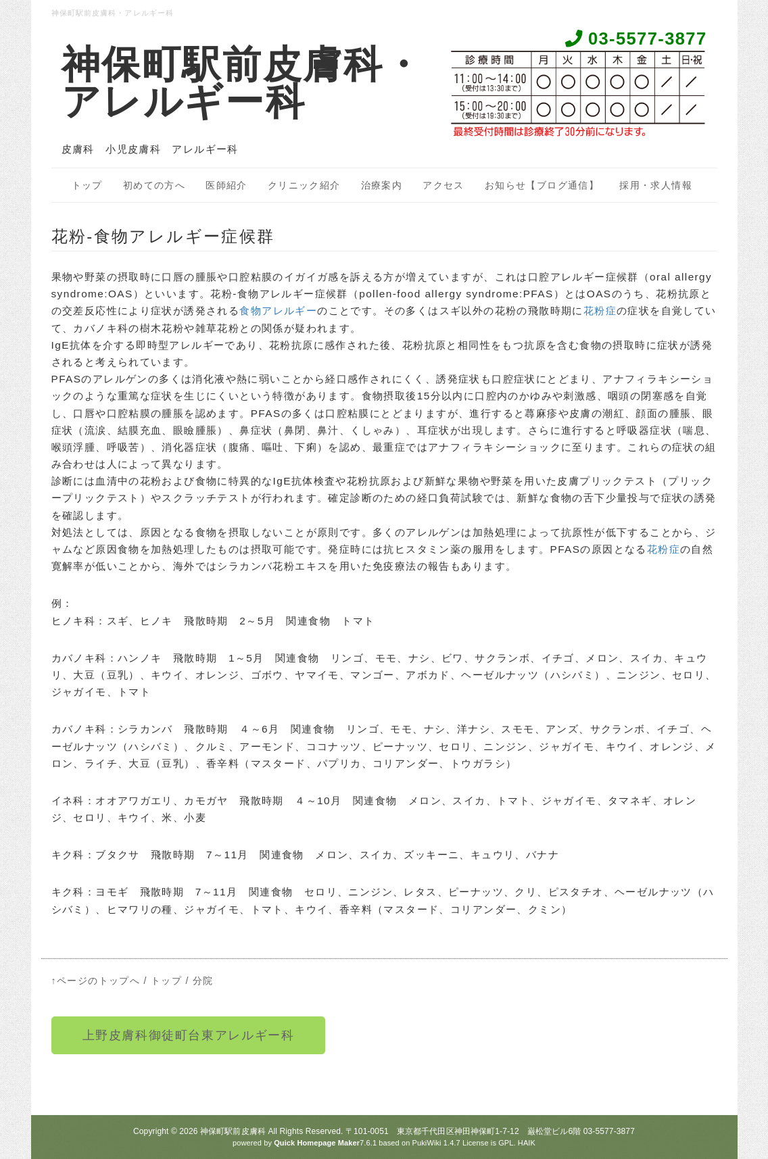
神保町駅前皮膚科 (233, 1131)
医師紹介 (226, 185)
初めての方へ (154, 185)
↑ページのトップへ (96, 980)
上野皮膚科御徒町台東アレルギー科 (188, 1035)
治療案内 (382, 185)
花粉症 (600, 310)
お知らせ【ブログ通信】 (542, 185)
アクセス (443, 185)
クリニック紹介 (304, 185)
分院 (203, 980)
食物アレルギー (278, 310)
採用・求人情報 (655, 185)
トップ (87, 185)
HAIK (526, 1143)
